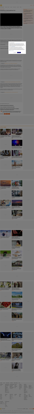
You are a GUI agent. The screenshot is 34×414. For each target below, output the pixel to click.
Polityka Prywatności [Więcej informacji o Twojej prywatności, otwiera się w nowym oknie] (13, 46)
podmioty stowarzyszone (18, 43)
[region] (17, 47)
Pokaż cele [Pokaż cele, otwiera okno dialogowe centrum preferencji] (15, 52)
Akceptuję (19, 52)
